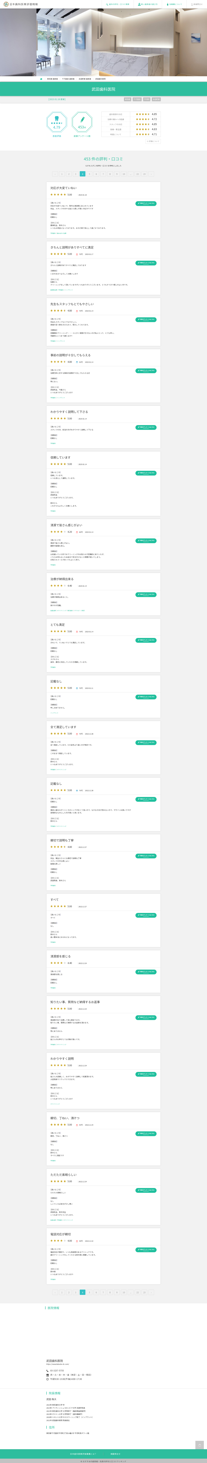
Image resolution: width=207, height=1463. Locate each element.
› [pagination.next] (151, 174)
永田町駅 (156, 99)
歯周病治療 (53, 290)
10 (124, 174)
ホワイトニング (61, 610)
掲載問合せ (115, 1454)
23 (144, 174)
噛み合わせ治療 (61, 233)
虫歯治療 (53, 610)
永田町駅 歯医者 (85, 79)
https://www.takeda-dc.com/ (57, 1364)
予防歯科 (53, 233)
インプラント (69, 290)
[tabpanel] (103, 42)
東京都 (127, 99)
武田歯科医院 (103, 89)
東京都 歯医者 (52, 79)
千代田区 (137, 99)
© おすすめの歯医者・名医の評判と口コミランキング (103, 1461)
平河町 (146, 99)
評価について (153, 141)
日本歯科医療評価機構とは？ (83, 1454)
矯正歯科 (70, 610)
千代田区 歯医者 (68, 79)
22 (137, 174)
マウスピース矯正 (79, 610)
